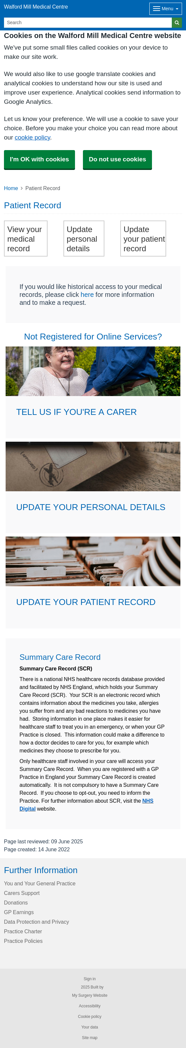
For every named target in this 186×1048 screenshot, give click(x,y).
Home (11, 188)
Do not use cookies (117, 159)
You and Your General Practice (40, 883)
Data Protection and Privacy (36, 921)
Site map (89, 1038)
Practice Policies (23, 941)
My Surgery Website (89, 995)
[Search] (88, 23)
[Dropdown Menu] (165, 9)
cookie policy (32, 137)
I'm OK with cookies (39, 159)
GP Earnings (19, 912)
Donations (16, 902)
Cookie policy (89, 1017)
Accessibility (89, 1006)
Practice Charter (23, 931)
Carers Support (22, 893)
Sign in (89, 979)
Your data (89, 1027)
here (87, 294)
